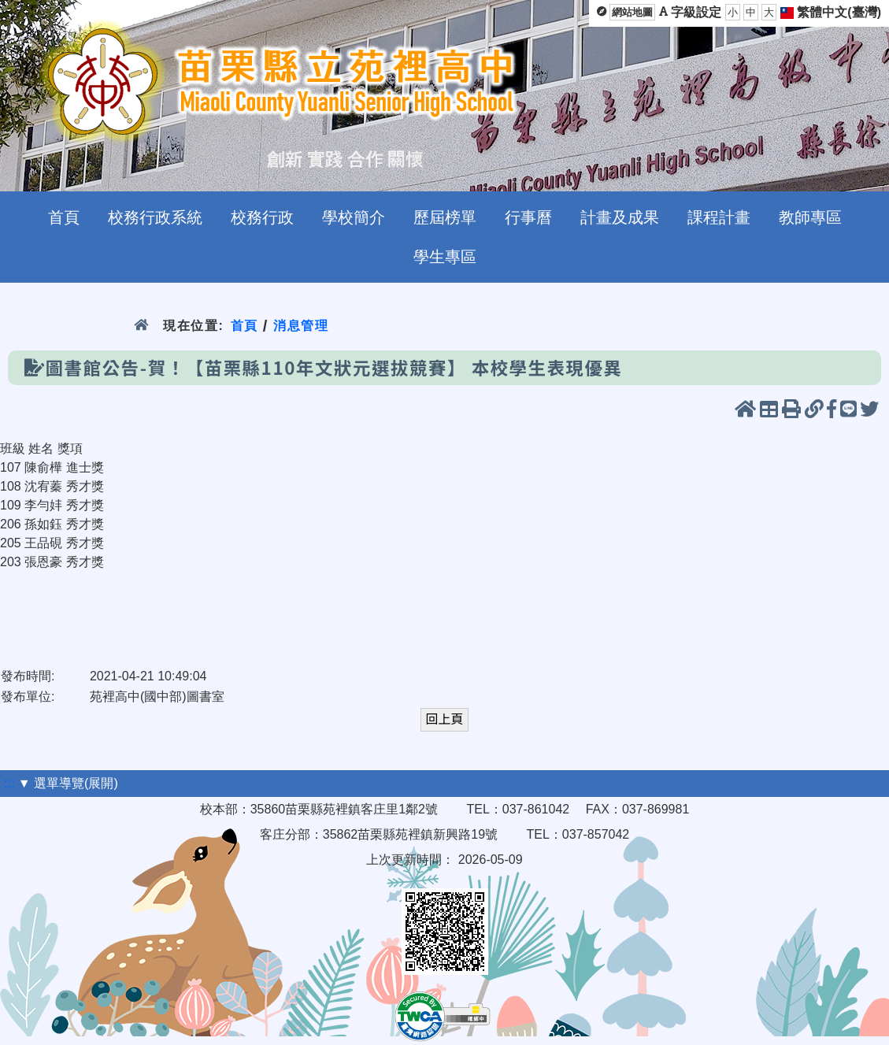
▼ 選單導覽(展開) (68, 783)
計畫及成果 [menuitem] (619, 217)
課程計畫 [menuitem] (718, 217)
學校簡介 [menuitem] (353, 217)
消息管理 (301, 325)
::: (9, 783)
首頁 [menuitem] (64, 217)
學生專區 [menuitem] (444, 256)
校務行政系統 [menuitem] (155, 217)
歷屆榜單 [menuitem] (444, 217)
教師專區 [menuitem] (810, 217)
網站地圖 (632, 12)
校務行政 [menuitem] (262, 217)
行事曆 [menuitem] (528, 217)
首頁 (244, 325)
